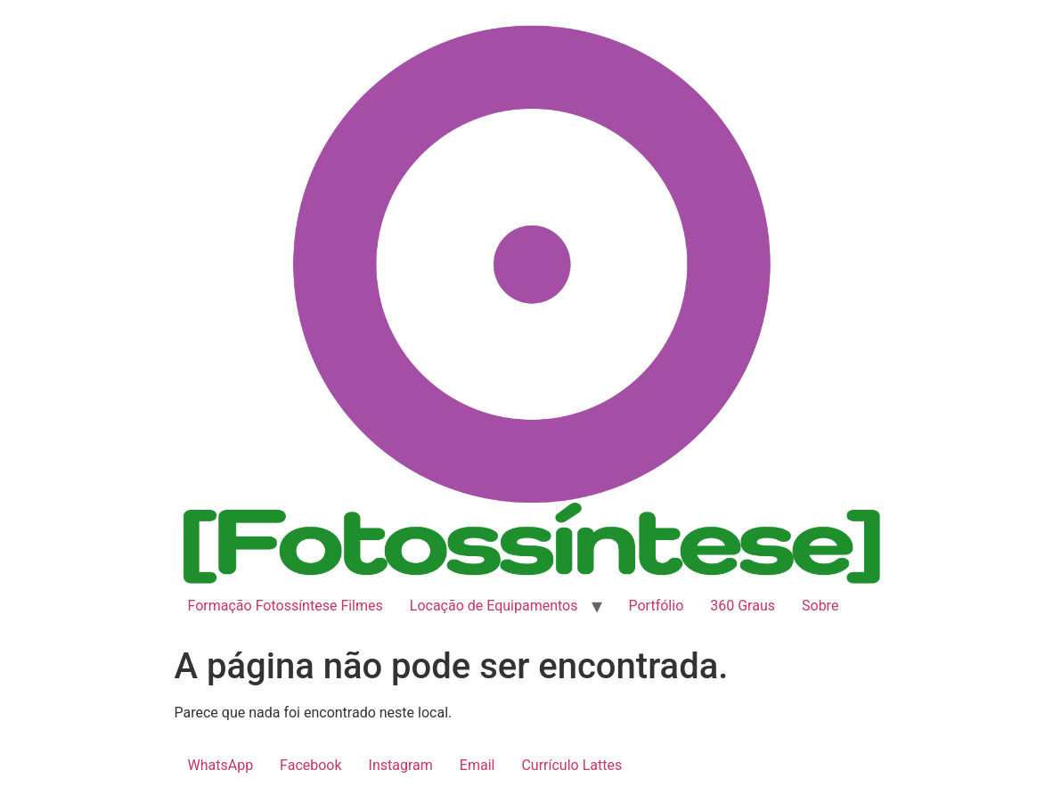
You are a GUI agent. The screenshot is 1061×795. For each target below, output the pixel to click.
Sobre (820, 605)
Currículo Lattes (571, 765)
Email (477, 765)
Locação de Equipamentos (494, 605)
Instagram (401, 765)
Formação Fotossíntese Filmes (285, 605)
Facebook (310, 765)
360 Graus (742, 605)
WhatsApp (221, 765)
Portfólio (656, 605)
